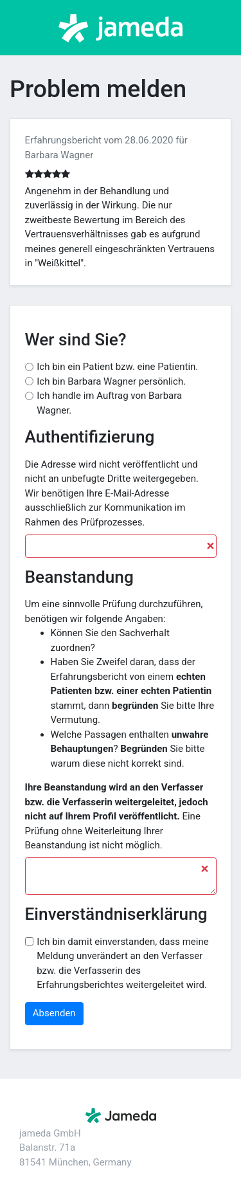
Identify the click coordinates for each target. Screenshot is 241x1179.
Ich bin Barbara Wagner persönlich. (111, 381)
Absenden (54, 1013)
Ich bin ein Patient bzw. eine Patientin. (117, 366)
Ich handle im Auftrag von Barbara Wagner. (109, 403)
